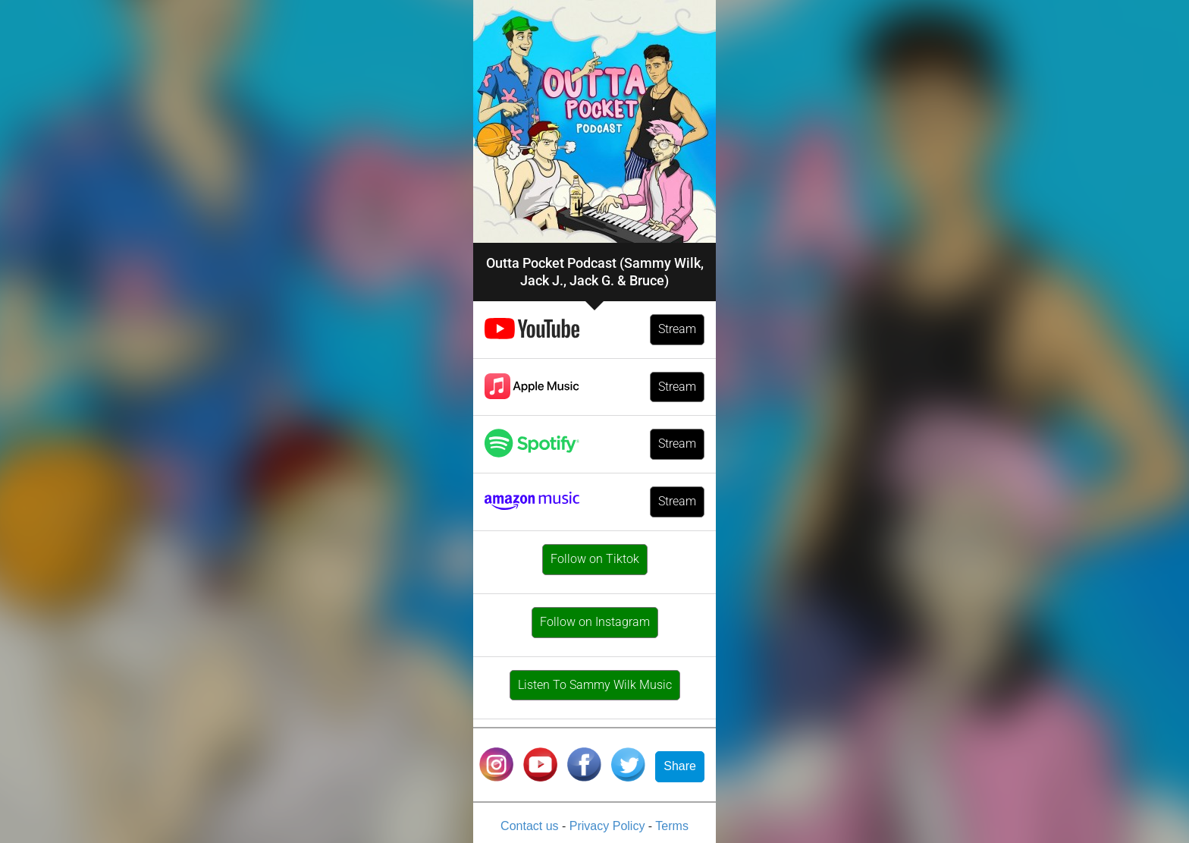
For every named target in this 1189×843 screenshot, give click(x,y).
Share (680, 766)
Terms (672, 825)
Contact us (531, 825)
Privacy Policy (608, 825)
